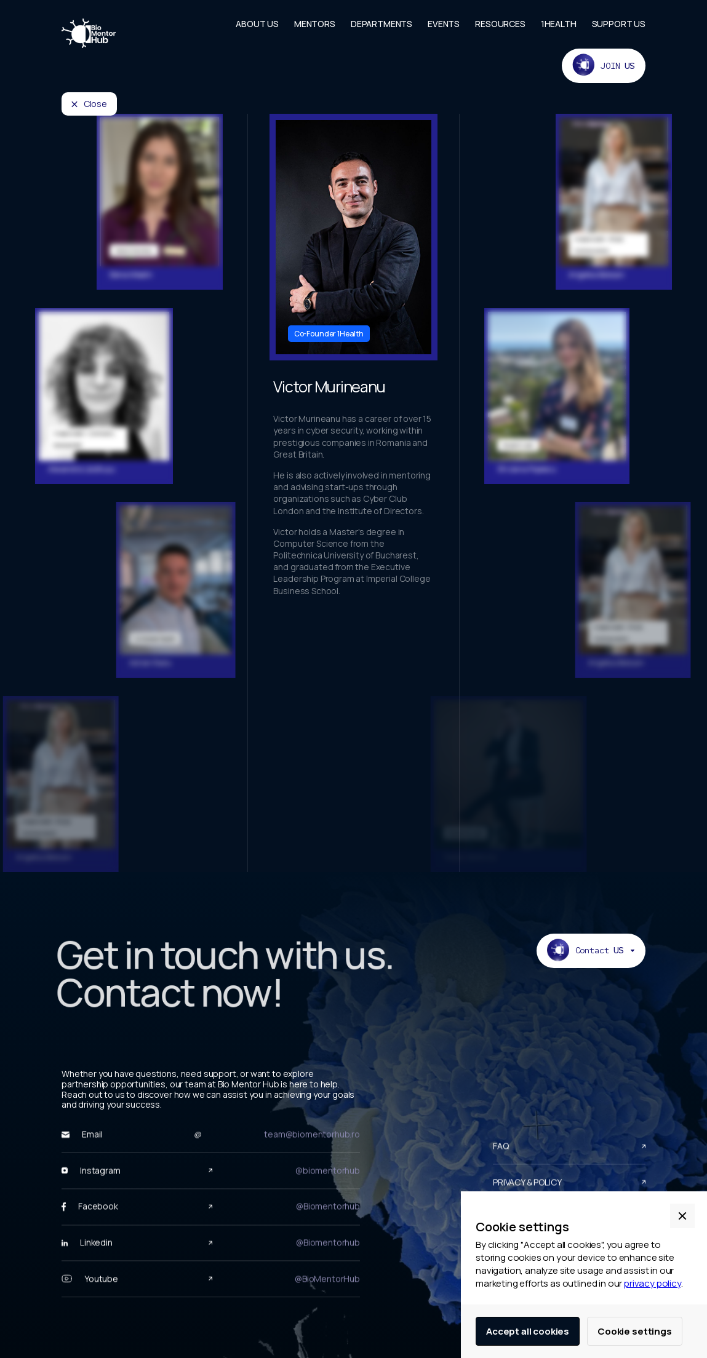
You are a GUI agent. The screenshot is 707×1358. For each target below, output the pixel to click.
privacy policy (652, 1283)
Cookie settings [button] (634, 1331)
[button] (682, 1216)
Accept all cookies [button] (527, 1331)
